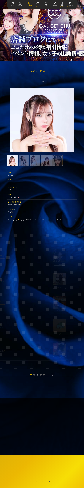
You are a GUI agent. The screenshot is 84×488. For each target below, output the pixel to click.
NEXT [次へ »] (49, 374)
